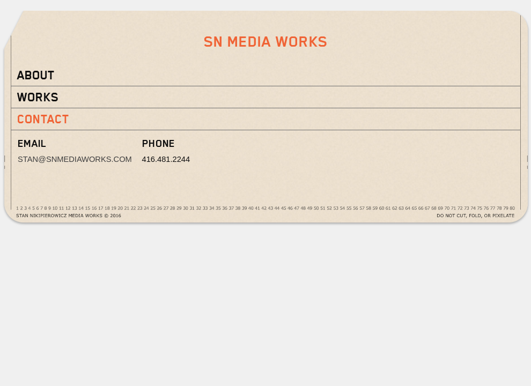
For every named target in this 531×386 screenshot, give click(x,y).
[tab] (265, 75)
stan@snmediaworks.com (75, 159)
